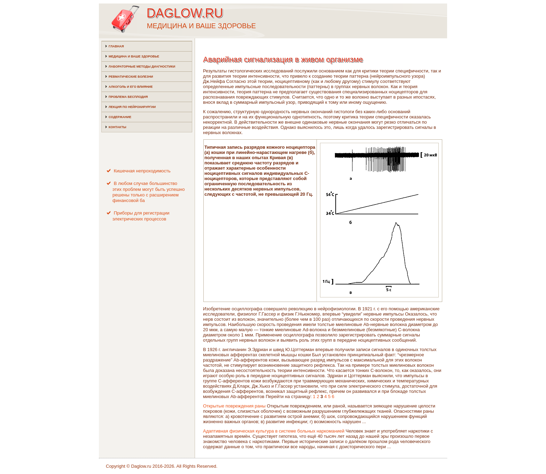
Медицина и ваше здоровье (134, 56)
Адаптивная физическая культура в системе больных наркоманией (273, 431)
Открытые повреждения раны (234, 406)
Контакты (117, 127)
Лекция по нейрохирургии (132, 107)
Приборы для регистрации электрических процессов (141, 215)
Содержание (120, 117)
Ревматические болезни (131, 76)
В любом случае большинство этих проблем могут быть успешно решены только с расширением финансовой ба (148, 192)
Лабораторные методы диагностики (142, 66)
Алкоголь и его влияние (131, 86)
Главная (116, 46)
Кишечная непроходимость (142, 170)
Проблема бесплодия (128, 97)
